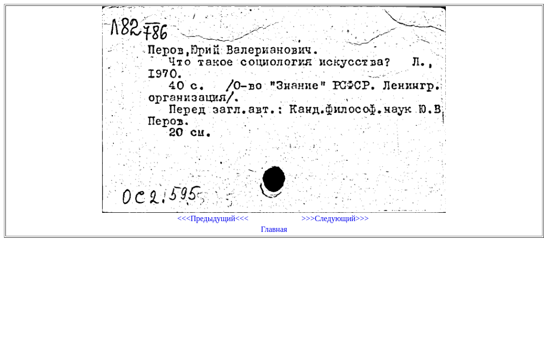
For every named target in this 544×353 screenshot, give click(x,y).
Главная (274, 229)
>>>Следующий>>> (335, 218)
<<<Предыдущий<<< (212, 218)
